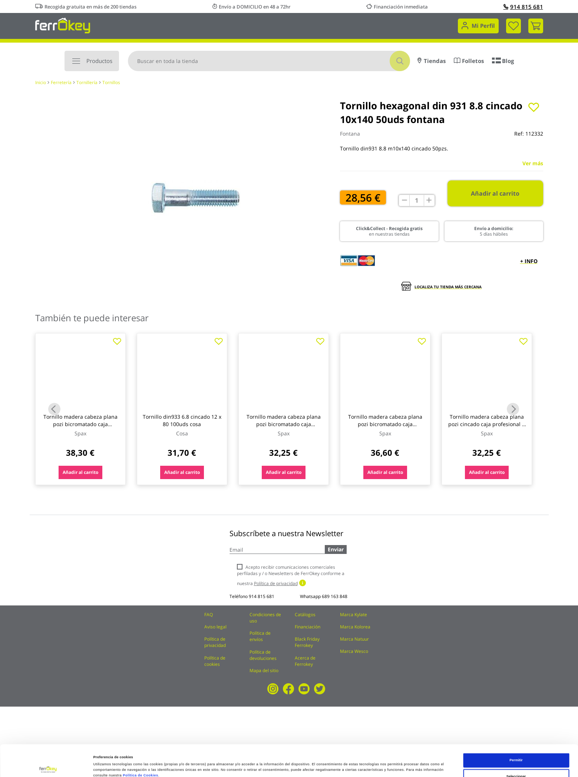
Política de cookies (214, 661)
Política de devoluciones (263, 655)
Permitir (515, 729)
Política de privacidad (215, 642)
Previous (54, 409)
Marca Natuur (354, 639)
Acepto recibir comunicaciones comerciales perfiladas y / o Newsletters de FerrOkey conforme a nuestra (290, 575)
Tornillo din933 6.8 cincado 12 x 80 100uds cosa (182, 420)
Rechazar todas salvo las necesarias (516, 761)
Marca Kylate (353, 614)
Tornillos (111, 82)
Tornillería (87, 82)
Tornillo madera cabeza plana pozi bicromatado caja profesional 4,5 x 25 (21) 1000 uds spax (80, 427)
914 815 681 (523, 6)
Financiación (307, 627)
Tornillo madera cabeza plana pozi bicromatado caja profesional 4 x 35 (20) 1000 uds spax (283, 427)
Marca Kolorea (355, 627)
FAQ (208, 614)
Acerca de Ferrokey (305, 661)
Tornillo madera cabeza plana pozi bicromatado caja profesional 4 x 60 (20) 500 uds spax (385, 427)
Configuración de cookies (320, 763)
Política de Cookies (140, 744)
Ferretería (61, 82)
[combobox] (269, 61)
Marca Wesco (354, 651)
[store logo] (62, 25)
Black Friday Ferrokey (307, 642)
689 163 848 (334, 596)
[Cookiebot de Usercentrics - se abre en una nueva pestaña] (48, 764)
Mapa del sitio (264, 670)
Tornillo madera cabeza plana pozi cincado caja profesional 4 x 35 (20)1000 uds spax (486, 424)
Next (513, 409)
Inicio (40, 82)
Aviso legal (215, 627)
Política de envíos (260, 636)
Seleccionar (516, 745)
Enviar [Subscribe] (336, 549)
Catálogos (305, 614)
